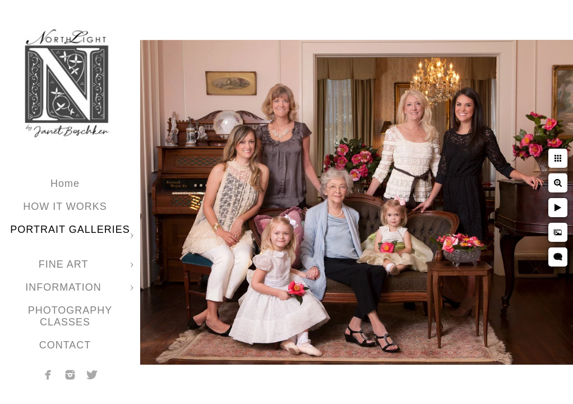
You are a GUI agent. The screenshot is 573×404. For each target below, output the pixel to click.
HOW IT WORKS (65, 206)
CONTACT (65, 345)
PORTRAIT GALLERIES (70, 229)
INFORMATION (65, 287)
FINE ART (65, 264)
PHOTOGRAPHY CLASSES (70, 316)
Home (65, 183)
